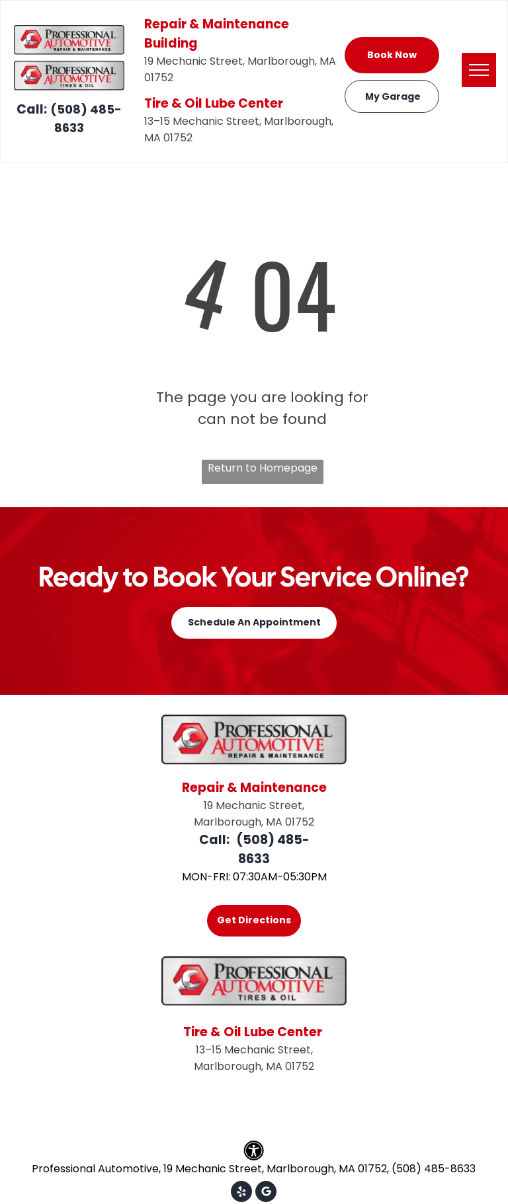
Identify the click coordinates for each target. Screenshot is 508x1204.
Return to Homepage (263, 468)
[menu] (479, 70)
